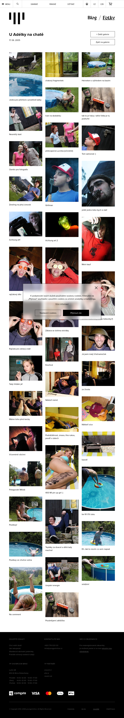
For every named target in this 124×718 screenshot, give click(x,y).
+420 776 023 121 (51, 645)
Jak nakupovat (15, 648)
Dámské (34, 4)
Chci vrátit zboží (15, 645)
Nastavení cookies (48, 312)
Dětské (71, 4)
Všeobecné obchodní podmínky (21, 651)
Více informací (62, 304)
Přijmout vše (76, 312)
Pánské (52, 4)
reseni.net (48, 676)
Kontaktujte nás (52, 639)
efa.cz (46, 673)
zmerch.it (48, 670)
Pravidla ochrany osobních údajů (21, 654)
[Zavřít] (96, 287)
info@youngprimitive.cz (53, 648)
